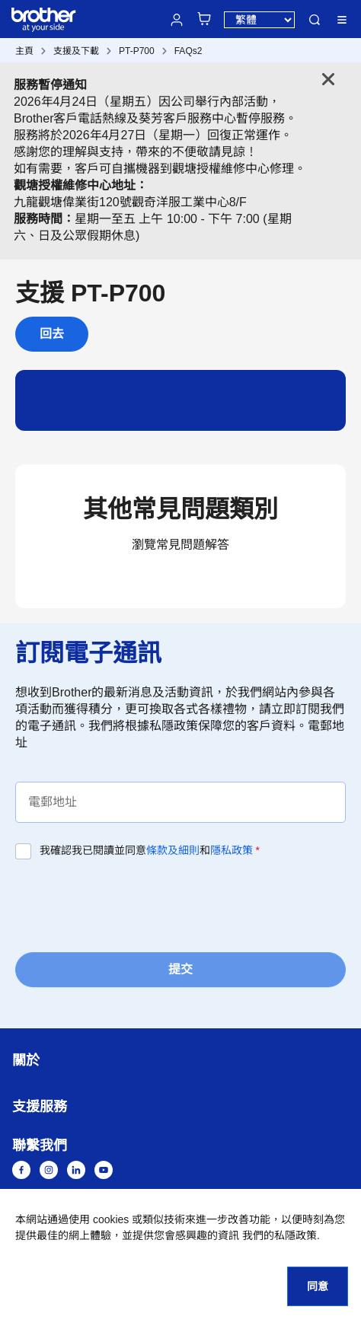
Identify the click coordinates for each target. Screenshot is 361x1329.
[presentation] (131, 904)
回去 (52, 333)
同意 (317, 1286)
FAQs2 (188, 51)
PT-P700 (137, 51)
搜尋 (314, 19)
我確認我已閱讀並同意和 (150, 850)
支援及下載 (76, 51)
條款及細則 (173, 850)
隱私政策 (231, 850)
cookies (111, 1219)
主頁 (24, 51)
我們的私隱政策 (279, 1235)
